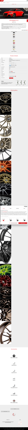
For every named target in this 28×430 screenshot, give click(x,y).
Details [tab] (10, 208)
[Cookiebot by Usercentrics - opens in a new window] (24, 206)
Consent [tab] (4, 208)
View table (10, 71)
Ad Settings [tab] (17, 208)
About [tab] (24, 208)
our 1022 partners (5, 211)
